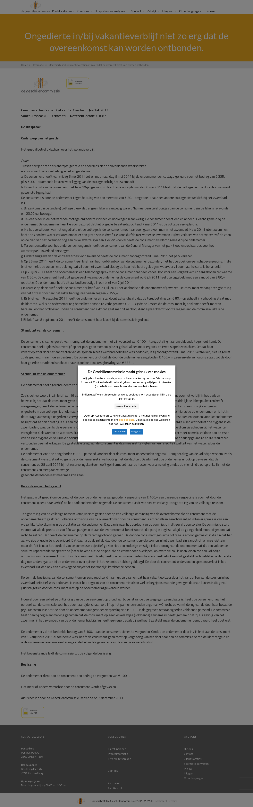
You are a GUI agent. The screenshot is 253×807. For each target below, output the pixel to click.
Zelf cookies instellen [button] (126, 406)
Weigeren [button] (136, 431)
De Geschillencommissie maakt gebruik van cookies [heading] (126, 372)
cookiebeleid (126, 419)
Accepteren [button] (120, 431)
